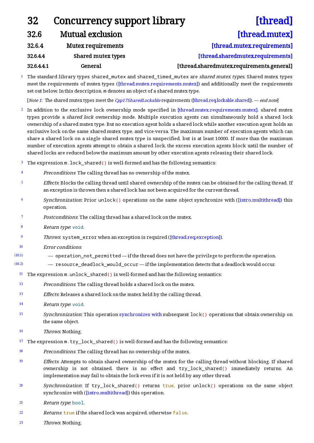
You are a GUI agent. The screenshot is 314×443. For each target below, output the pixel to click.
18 (21, 351)
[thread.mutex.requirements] (252, 46)
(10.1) (19, 255)
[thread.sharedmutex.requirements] (245, 56)
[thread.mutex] (265, 34)
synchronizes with (140, 314)
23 (21, 422)
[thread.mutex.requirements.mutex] (158, 83)
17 (21, 341)
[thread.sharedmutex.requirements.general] (235, 66)
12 (21, 283)
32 (32, 21)
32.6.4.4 (36, 56)
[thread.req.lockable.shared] (222, 100)
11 (21, 273)
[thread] (274, 21)
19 (21, 361)
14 (21, 303)
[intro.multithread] (259, 200)
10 (21, 246)
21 (21, 402)
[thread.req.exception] (195, 237)
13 (21, 293)
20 (21, 385)
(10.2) (19, 263)
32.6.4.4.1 (38, 66)
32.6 (34, 34)
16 (21, 331)
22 (21, 412)
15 (21, 313)
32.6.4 (35, 46)
